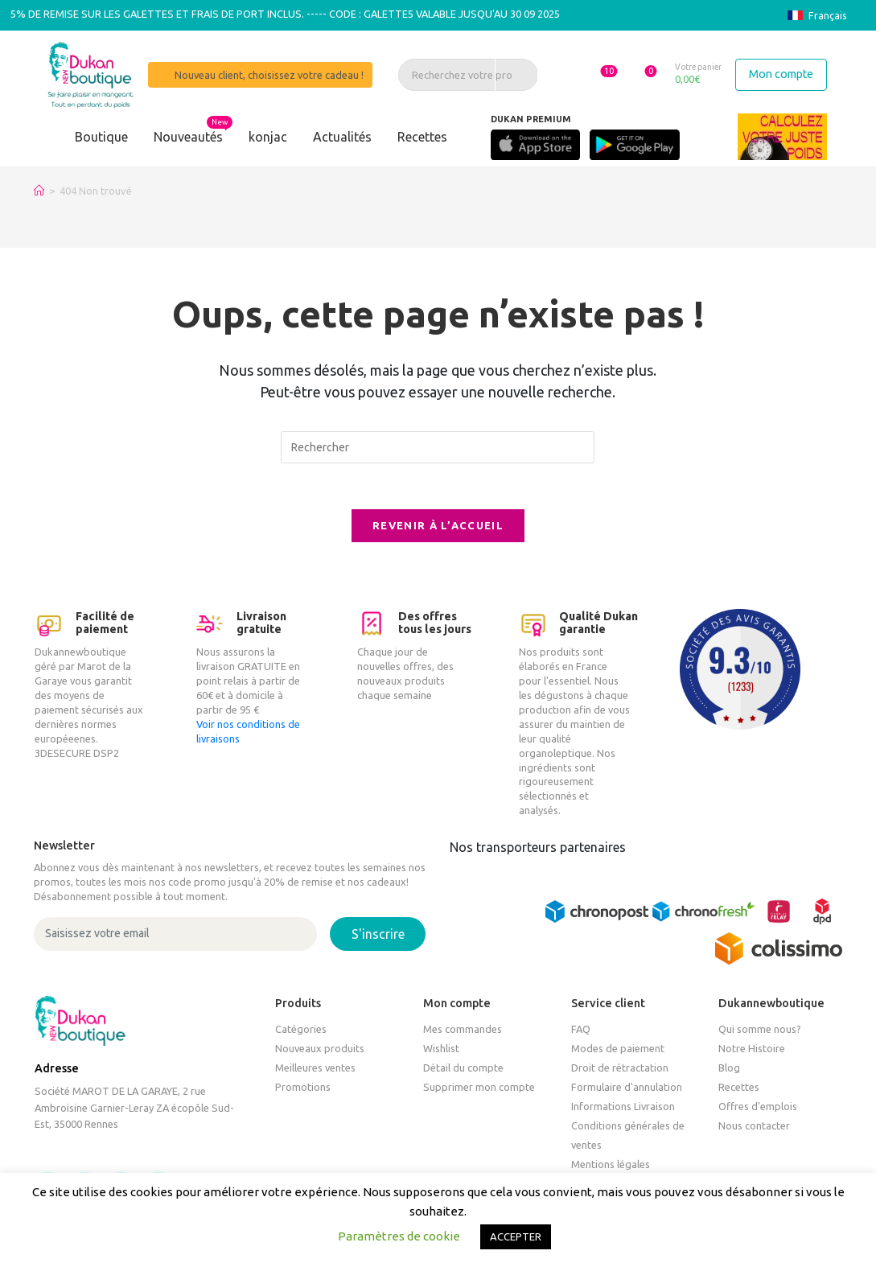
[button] (597, 74)
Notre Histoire (751, 1051)
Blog (729, 1070)
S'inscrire (378, 937)
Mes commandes (462, 1032)
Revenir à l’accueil (438, 528)
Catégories (301, 1032)
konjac (268, 137)
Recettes (422, 137)
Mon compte (781, 74)
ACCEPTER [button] (515, 1236)
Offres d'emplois (757, 1109)
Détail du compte (463, 1070)
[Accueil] (39, 190)
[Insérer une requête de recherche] (437, 447)
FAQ (580, 1032)
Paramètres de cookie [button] (399, 1236)
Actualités (342, 137)
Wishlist (441, 1051)
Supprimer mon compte (479, 1090)
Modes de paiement (617, 1051)
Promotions (303, 1090)
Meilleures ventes (315, 1070)
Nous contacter (754, 1128)
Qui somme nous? (759, 1032)
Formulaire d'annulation (626, 1090)
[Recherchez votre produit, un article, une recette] (465, 75)
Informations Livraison (623, 1109)
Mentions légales (610, 1167)
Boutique (101, 137)
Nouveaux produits (319, 1051)
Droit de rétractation (619, 1070)
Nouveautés (188, 137)
